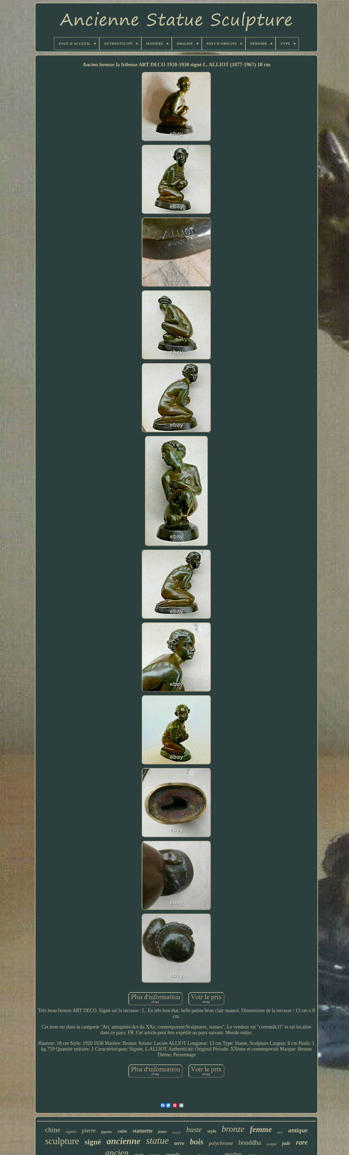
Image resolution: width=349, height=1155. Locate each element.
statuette (142, 1131)
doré (280, 1132)
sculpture (62, 1141)
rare (302, 1142)
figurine (106, 1132)
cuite (122, 1131)
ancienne (124, 1141)
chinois (176, 1132)
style (211, 1131)
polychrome (221, 1143)
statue (157, 1140)
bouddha (250, 1142)
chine (52, 1130)
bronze (233, 1129)
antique (298, 1130)
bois (196, 1141)
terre (179, 1143)
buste (194, 1130)
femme (261, 1129)
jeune (162, 1132)
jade (286, 1143)
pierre (89, 1130)
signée (71, 1131)
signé (93, 1142)
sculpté (272, 1144)
